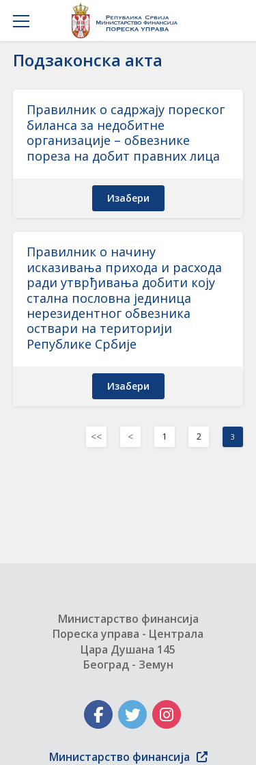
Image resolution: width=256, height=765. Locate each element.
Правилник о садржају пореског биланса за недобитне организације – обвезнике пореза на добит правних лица (126, 132)
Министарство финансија (128, 756)
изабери (128, 197)
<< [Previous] (96, 436)
